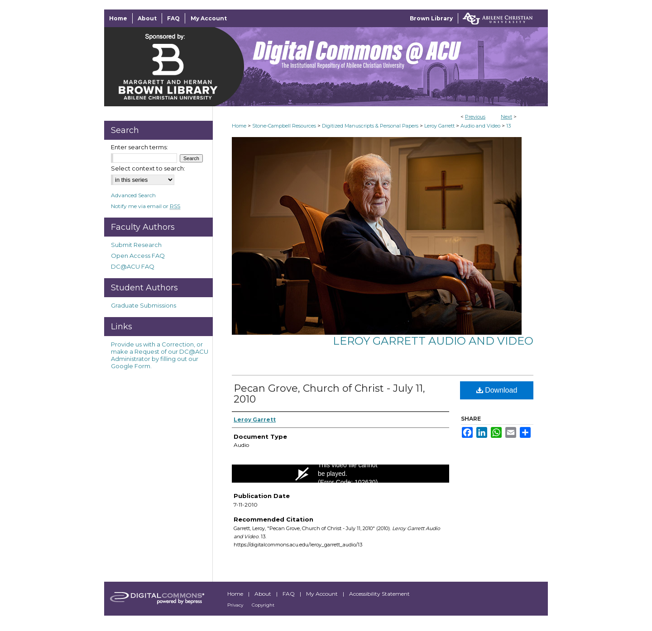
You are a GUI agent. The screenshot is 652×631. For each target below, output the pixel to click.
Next (506, 117)
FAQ (289, 593)
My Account (322, 593)
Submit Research (136, 244)
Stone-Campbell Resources (284, 126)
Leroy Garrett (439, 126)
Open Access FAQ (138, 255)
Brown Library (431, 18)
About (263, 593)
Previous (475, 117)
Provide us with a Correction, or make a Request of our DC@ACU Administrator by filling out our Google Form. (159, 355)
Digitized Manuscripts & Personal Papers (370, 126)
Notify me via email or (145, 206)
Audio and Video (480, 126)
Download (497, 390)
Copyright (263, 605)
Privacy (235, 605)
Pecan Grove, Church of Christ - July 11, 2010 (329, 393)
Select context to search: (148, 168)
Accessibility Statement (379, 593)
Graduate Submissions (143, 305)
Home (239, 126)
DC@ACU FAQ (132, 266)
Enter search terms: (139, 147)
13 (508, 126)
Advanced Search (133, 195)
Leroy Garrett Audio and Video (433, 340)
